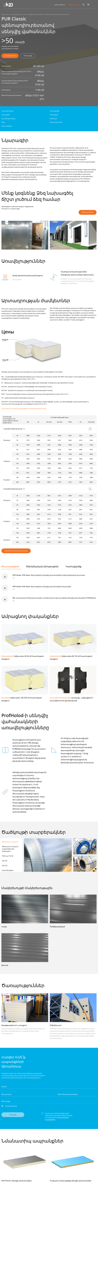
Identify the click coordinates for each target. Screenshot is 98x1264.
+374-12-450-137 (59, 5)
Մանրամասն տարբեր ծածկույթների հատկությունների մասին (23, 408)
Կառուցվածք (54, 111)
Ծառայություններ (56, 122)
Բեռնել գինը (28, 55)
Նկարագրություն (7, 111)
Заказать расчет (10, 55)
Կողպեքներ (54, 115)
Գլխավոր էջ (5, 14)
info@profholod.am (74, 5)
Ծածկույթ (53, 118)
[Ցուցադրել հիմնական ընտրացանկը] (88, 4)
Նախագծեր (5, 115)
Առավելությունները (8, 118)
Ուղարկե (12, 1115)
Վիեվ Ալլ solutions (88, 212)
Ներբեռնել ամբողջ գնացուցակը (16, 551)
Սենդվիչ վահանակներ (35, 14)
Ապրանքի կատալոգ (18, 14)
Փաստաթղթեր (6, 126)
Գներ (3, 122)
